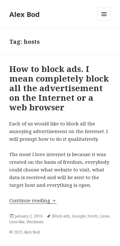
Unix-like (17, 222)
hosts (93, 216)
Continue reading (33, 200)
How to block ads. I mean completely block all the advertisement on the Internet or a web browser (59, 88)
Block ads (61, 216)
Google (79, 216)
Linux (104, 216)
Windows (35, 222)
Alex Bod (24, 14)
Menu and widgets (104, 20)
